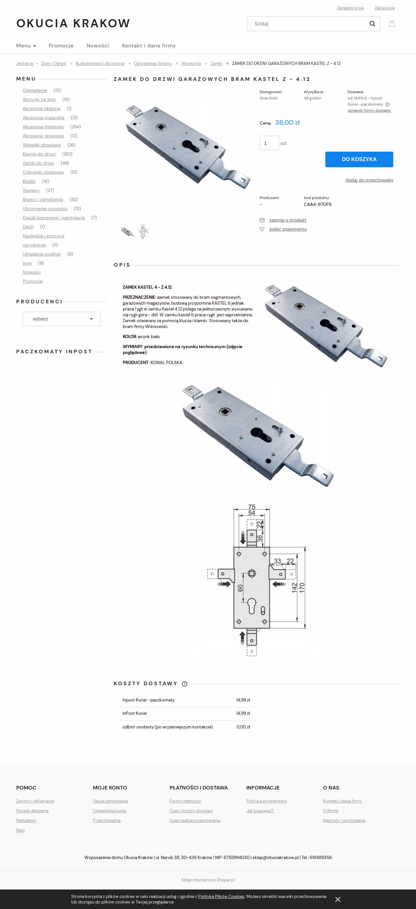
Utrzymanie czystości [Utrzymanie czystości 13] (45, 208)
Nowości (32, 272)
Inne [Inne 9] (27, 263)
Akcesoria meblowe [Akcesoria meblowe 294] (43, 127)
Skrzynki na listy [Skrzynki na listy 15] (39, 99)
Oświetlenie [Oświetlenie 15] (35, 90)
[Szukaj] (372, 23)
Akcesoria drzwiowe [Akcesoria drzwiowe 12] (43, 136)
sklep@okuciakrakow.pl (276, 857)
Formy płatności (185, 801)
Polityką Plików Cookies (221, 896)
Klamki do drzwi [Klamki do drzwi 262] (39, 154)
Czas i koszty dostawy (191, 811)
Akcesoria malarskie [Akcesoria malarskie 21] (43, 117)
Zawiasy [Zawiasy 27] (31, 190)
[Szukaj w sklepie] (307, 24)
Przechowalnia (107, 820)
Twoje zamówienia (110, 801)
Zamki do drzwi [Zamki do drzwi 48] (38, 163)
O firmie (330, 811)
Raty (20, 830)
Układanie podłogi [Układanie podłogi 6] (42, 254)
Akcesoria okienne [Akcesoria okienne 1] (41, 108)
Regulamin (26, 820)
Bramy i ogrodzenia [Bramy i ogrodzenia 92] (43, 199)
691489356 (321, 857)
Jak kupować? (260, 811)
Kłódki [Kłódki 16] (29, 181)
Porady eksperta (32, 811)
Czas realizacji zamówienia (195, 820)
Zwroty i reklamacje (35, 801)
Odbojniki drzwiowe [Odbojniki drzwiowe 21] (43, 172)
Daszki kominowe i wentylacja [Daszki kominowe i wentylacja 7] (54, 218)
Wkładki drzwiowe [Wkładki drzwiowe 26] (42, 145)
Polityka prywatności (266, 801)
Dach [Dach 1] (28, 227)
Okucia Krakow (73, 23)
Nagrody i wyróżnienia (344, 820)
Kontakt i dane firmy (342, 801)
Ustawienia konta (109, 811)
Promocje (33, 281)
